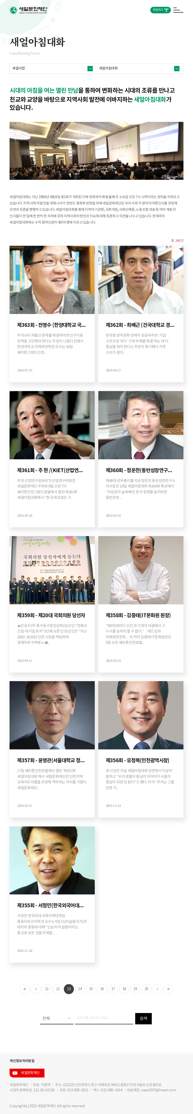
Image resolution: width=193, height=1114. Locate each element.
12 (58, 989)
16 (102, 989)
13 (69, 989)
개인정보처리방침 (22, 1061)
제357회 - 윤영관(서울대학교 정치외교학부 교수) (52, 761)
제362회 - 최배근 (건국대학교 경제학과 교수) (141, 325)
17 (113, 989)
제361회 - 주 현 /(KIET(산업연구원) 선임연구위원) (52, 471)
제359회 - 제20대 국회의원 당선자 (51, 616)
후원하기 (158, 10)
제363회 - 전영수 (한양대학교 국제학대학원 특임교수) (52, 325)
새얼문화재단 (30, 1073)
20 (146, 989)
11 (47, 989)
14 (80, 989)
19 (135, 989)
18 (124, 989)
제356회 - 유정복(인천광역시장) (137, 761)
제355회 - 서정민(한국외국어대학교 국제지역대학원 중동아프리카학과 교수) (52, 906)
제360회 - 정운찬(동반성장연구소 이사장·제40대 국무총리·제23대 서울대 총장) (141, 471)
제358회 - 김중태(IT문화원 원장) (138, 616)
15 (91, 989)
